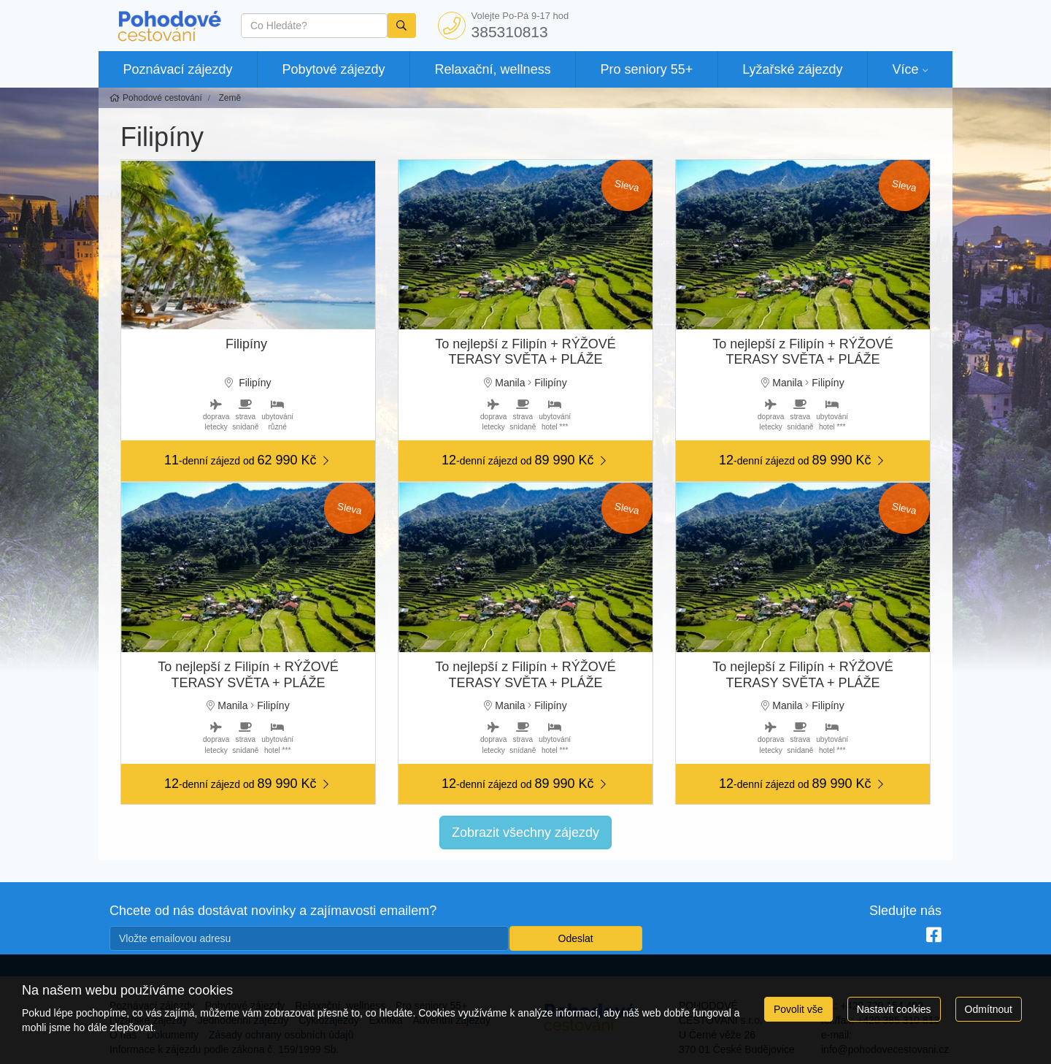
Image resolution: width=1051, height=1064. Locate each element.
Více (905, 69)
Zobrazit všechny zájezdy (525, 832)
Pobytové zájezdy (333, 69)
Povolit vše (798, 1009)
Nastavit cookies (894, 1009)
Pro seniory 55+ (647, 69)
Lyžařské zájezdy (792, 69)
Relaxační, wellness (493, 69)
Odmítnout (988, 1009)
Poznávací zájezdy (177, 69)
